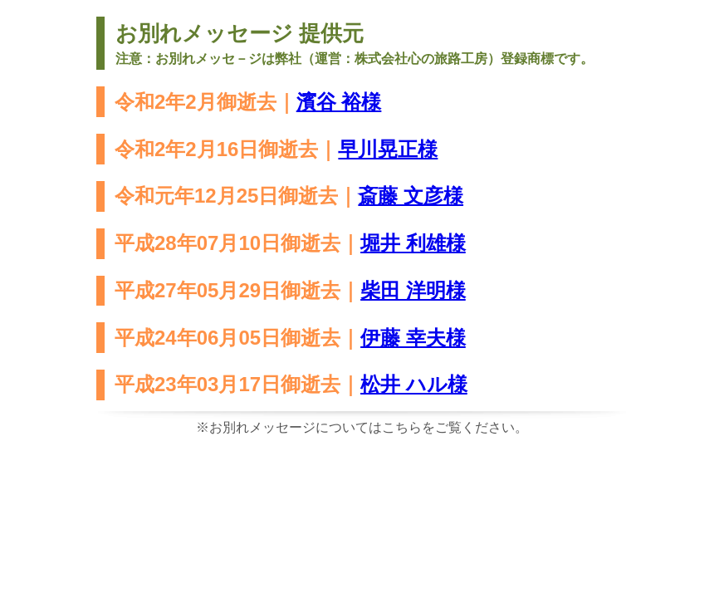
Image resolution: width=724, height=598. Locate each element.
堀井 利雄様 (413, 243)
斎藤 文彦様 (410, 195)
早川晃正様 (388, 149)
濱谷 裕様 (339, 102)
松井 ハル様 (413, 384)
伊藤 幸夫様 (413, 337)
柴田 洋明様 (413, 290)
